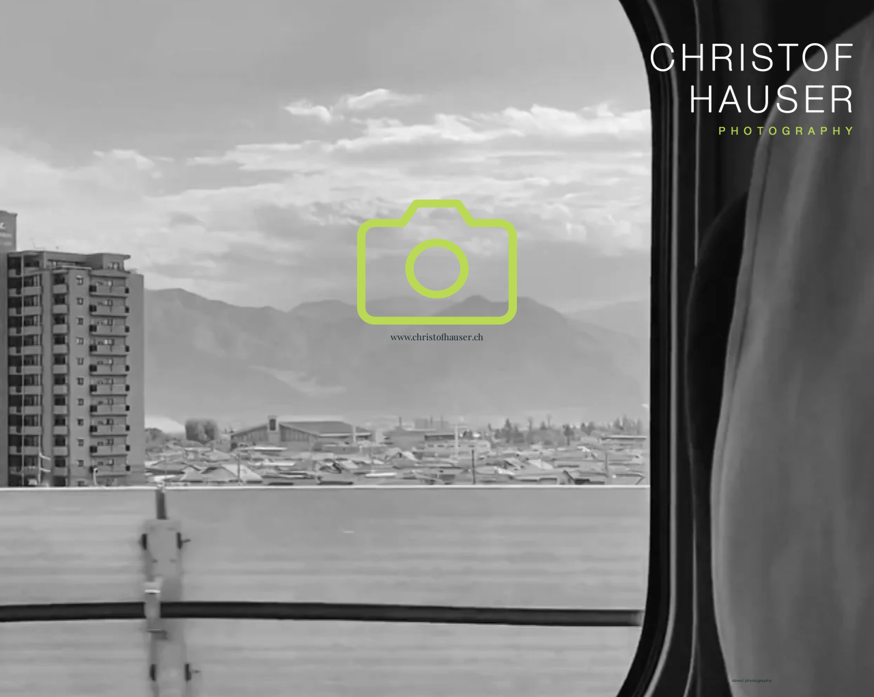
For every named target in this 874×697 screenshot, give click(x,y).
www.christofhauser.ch (437, 336)
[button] (437, 262)
